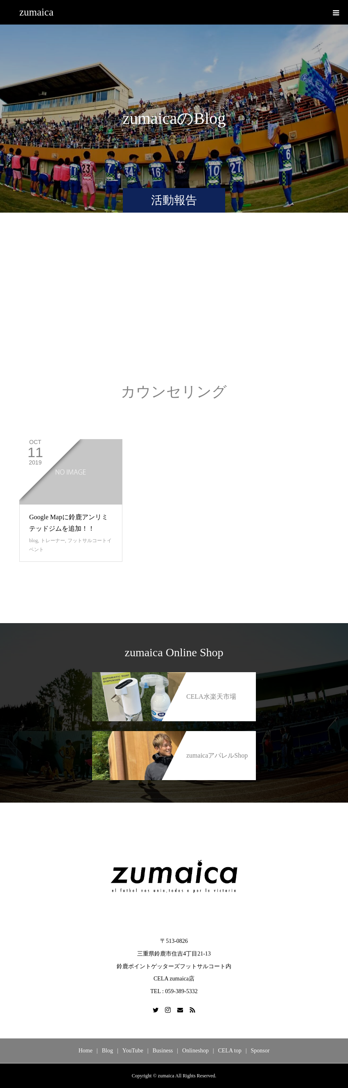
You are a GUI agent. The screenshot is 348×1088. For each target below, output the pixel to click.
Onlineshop (195, 1051)
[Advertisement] (174, 306)
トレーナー (53, 540)
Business (163, 1051)
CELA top (229, 1051)
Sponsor (260, 1051)
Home (86, 1051)
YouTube (132, 1051)
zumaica (36, 12)
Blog (107, 1051)
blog (33, 540)
